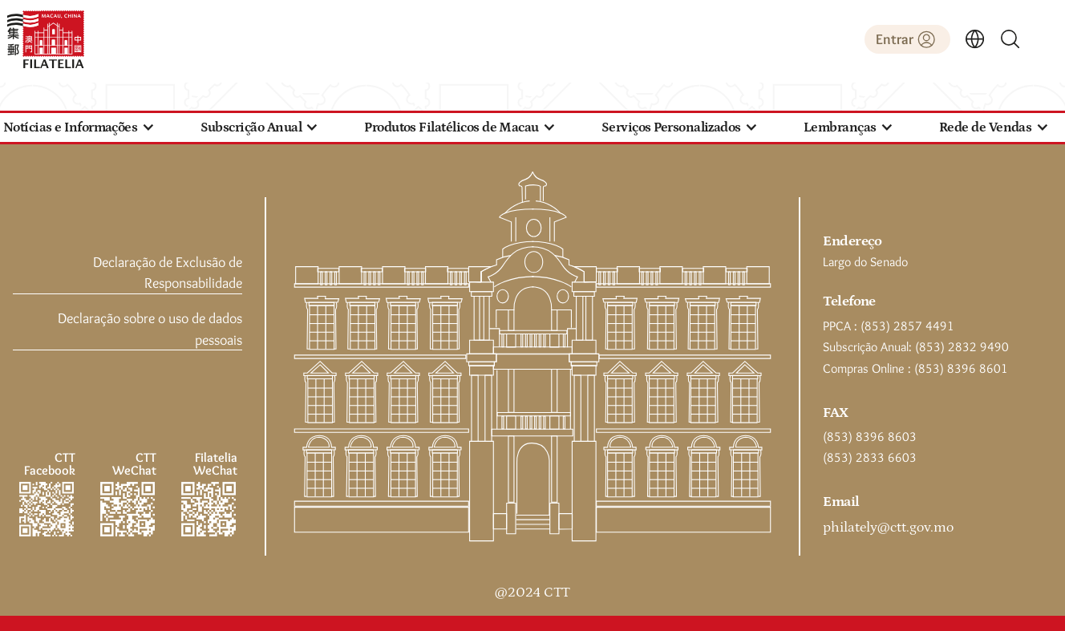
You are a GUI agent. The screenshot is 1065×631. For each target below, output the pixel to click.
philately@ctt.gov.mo (888, 528)
